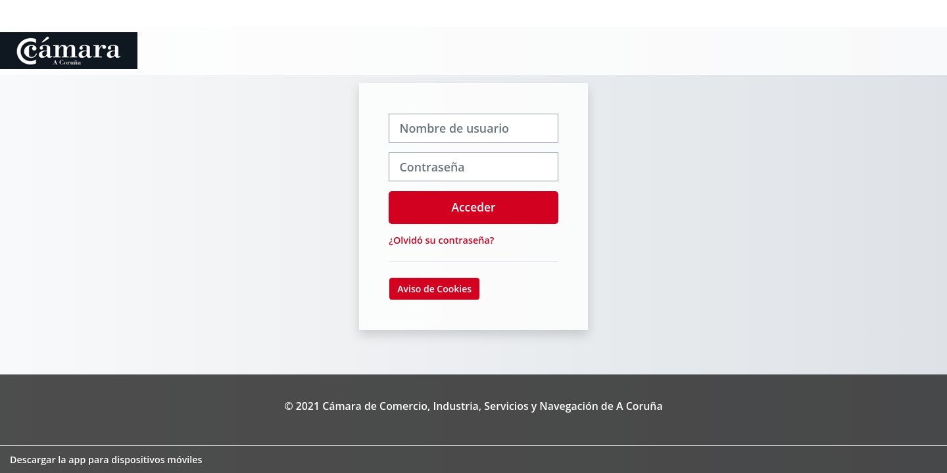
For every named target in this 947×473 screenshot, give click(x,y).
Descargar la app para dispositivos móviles (106, 459)
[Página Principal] (68, 49)
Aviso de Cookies (434, 288)
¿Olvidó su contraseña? (441, 240)
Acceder (474, 207)
